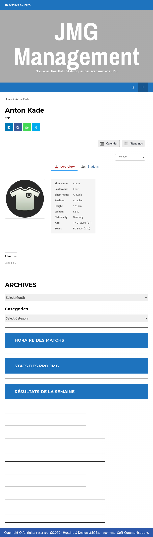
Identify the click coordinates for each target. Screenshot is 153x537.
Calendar (108, 143)
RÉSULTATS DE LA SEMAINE (45, 391)
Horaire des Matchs (143, 87)
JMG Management (76, 44)
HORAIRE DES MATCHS (39, 340)
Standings (133, 143)
